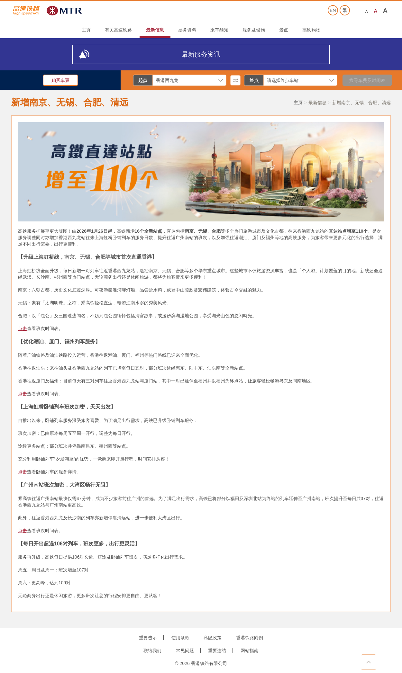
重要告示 (148, 637)
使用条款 (180, 637)
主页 (86, 29)
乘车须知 (219, 29)
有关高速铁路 (118, 29)
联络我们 (152, 650)
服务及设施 (253, 29)
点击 (22, 328)
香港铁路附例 (249, 637)
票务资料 (187, 29)
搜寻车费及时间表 (367, 80)
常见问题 (185, 650)
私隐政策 (213, 637)
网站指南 (250, 650)
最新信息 (155, 29)
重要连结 (217, 650)
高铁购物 (311, 29)
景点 (283, 29)
